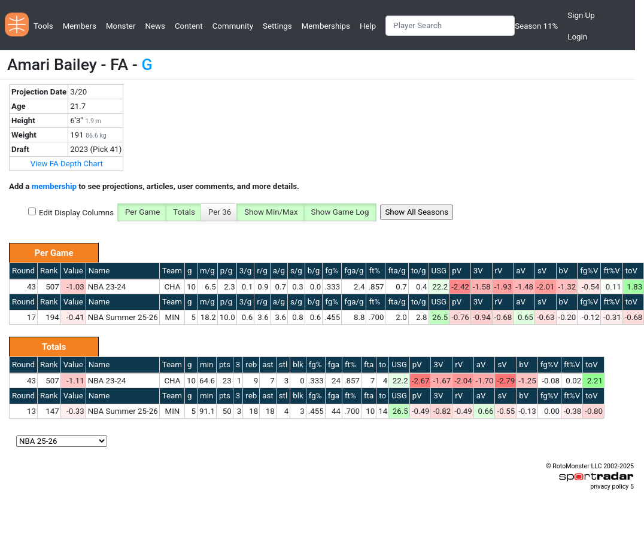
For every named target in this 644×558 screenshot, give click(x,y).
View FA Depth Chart (67, 163)
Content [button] (189, 26)
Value (73, 270)
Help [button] (368, 26)
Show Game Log (340, 212)
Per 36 (219, 212)
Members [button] (79, 26)
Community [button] (232, 26)
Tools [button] (43, 26)
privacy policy (609, 486)
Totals (184, 212)
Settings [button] (277, 26)
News (155, 26)
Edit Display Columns (76, 212)
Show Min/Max (270, 212)
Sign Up (580, 15)
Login (577, 36)
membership (54, 186)
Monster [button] (120, 26)
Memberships (326, 26)
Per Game (142, 212)
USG (439, 270)
